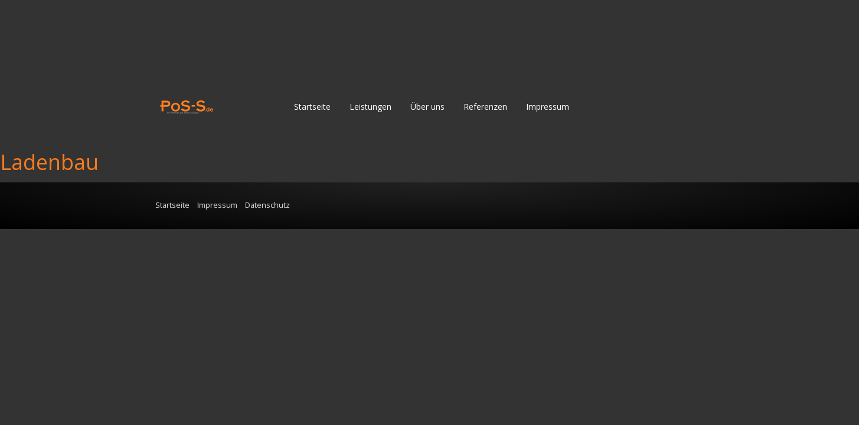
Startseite (312, 106)
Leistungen (370, 106)
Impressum (547, 106)
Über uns (427, 106)
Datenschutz (267, 205)
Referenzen (485, 106)
